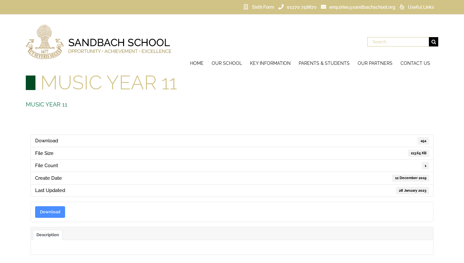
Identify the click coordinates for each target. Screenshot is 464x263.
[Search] (433, 41)
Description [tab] (47, 234)
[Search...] (398, 41)
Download (50, 211)
